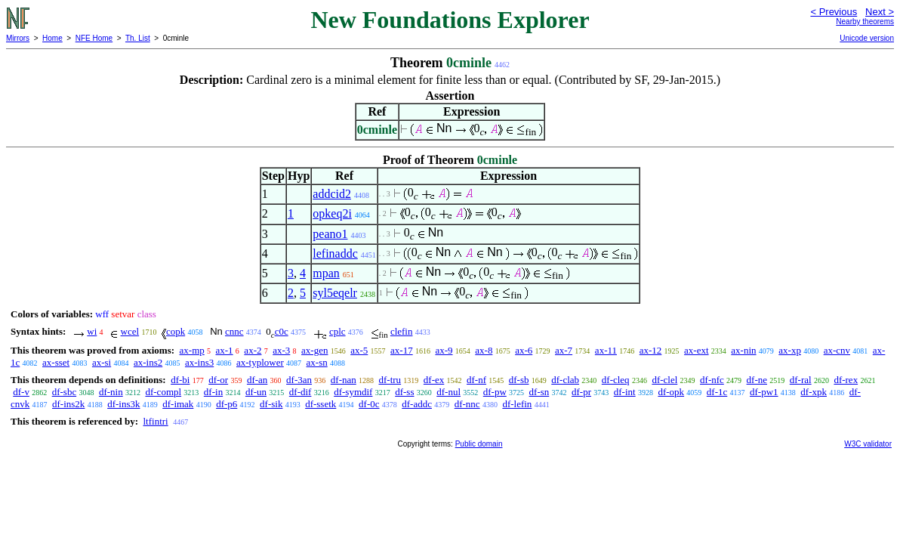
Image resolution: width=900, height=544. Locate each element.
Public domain (479, 444)
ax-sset (55, 362)
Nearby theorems (865, 21)
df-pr (581, 391)
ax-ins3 (199, 362)
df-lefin (517, 404)
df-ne (757, 379)
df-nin (111, 391)
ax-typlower (260, 362)
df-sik (271, 404)
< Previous (833, 11)
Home (52, 38)
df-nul (448, 391)
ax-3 (281, 350)
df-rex (846, 379)
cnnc (234, 331)
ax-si (101, 362)
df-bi (180, 379)
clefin (401, 331)
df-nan (343, 379)
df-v (21, 391)
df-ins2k (68, 404)
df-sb (519, 379)
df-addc (417, 404)
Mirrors (17, 38)
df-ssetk (320, 404)
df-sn (539, 391)
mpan (326, 273)
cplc (337, 331)
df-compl (163, 391)
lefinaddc (335, 253)
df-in (213, 391)
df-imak (177, 404)
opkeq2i (332, 213)
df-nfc (712, 379)
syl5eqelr (335, 292)
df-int (625, 391)
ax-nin (743, 350)
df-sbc (64, 391)
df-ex (434, 379)
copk (175, 331)
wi (92, 331)
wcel (130, 331)
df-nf (476, 379)
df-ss (404, 391)
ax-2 (252, 350)
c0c (281, 331)
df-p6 (226, 404)
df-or (218, 379)
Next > (879, 11)
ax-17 (401, 350)
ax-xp (789, 350)
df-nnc (467, 404)
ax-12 (651, 350)
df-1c (717, 391)
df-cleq (616, 379)
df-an (257, 379)
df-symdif (353, 391)
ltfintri (155, 421)
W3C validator (868, 444)
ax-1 (224, 350)
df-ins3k (123, 404)
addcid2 (332, 193)
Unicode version (867, 38)
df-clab (565, 379)
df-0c (369, 404)
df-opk (671, 391)
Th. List (137, 38)
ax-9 (443, 350)
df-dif (300, 391)
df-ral (801, 379)
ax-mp (192, 350)
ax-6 (523, 350)
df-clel (664, 379)
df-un (256, 391)
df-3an (299, 379)
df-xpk (813, 391)
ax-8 (483, 350)
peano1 (330, 233)
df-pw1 (764, 391)
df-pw (495, 391)
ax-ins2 (148, 362)
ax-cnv (837, 350)
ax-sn (317, 362)
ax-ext (696, 350)
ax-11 (606, 350)
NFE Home (94, 38)
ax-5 (359, 350)
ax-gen (314, 350)
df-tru (389, 379)
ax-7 (563, 350)
